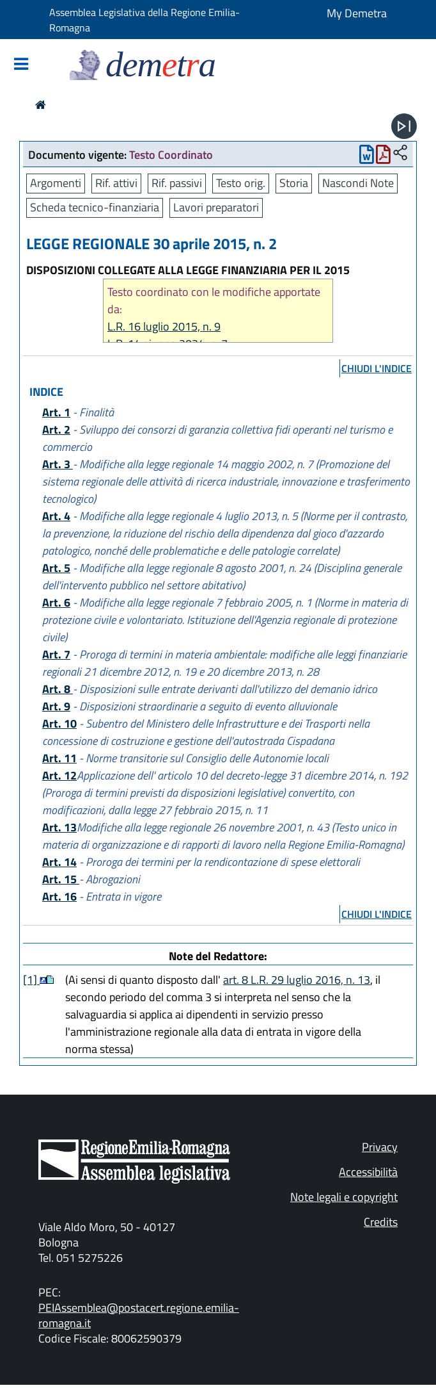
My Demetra (357, 13)
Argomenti (55, 183)
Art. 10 (59, 723)
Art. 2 (56, 429)
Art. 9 (56, 706)
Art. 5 (56, 567)
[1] (31, 979)
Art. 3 (57, 464)
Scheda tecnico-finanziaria (94, 207)
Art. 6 (56, 602)
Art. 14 (59, 861)
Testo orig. (240, 183)
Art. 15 (60, 879)
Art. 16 (59, 896)
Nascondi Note (358, 183)
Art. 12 (59, 775)
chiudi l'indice (376, 368)
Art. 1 (56, 412)
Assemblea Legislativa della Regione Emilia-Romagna (144, 19)
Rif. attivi (116, 183)
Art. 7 (56, 654)
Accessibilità (368, 1171)
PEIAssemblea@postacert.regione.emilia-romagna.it (138, 1315)
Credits (381, 1221)
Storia (293, 183)
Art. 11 (59, 758)
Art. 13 (59, 827)
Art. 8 (57, 689)
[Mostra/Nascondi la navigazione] (21, 65)
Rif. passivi (177, 183)
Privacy (380, 1146)
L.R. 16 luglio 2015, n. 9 (164, 326)
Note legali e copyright (344, 1196)
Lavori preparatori (216, 207)
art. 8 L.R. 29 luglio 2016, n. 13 (296, 979)
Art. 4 (56, 516)
